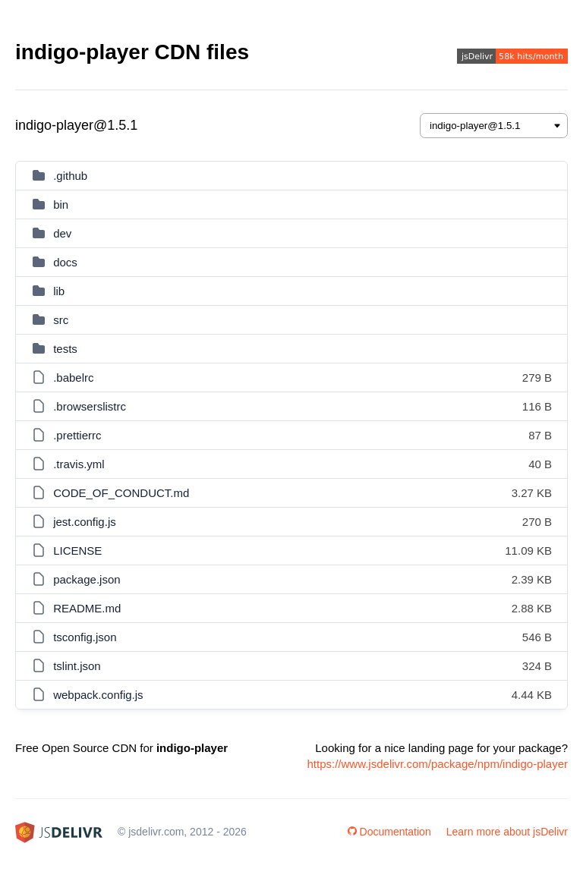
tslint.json (77, 665)
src (60, 319)
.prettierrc (77, 435)
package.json (86, 579)
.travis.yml (79, 464)
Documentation (389, 832)
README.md (87, 608)
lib (59, 291)
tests (65, 348)
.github (70, 175)
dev (62, 233)
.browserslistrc (89, 406)
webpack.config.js (98, 694)
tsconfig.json (84, 637)
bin (60, 204)
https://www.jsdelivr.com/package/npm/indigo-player (438, 763)
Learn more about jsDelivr (507, 832)
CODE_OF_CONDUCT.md (121, 492)
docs (65, 262)
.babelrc (73, 377)
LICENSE (77, 550)
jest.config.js (84, 521)
